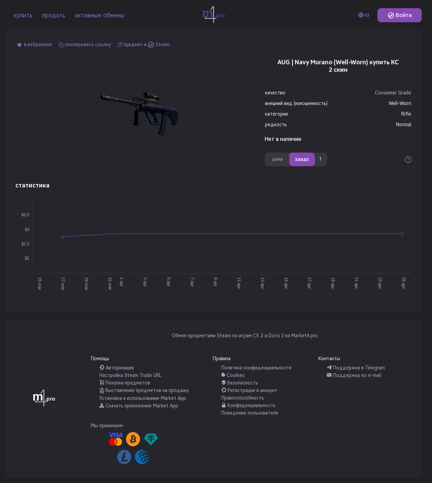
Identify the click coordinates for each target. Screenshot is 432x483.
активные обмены (99, 15)
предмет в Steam (146, 45)
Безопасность (239, 383)
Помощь (100, 359)
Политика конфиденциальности (256, 368)
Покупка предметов (124, 383)
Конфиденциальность (248, 405)
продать (53, 15)
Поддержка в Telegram (356, 368)
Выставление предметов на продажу (144, 390)
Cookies (233, 375)
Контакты (329, 359)
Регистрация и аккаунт (249, 390)
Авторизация (116, 368)
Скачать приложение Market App (138, 406)
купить (23, 15)
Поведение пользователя (249, 413)
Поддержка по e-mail (354, 375)
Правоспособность (242, 398)
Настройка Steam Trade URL (130, 375)
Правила (222, 359)
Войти (400, 15)
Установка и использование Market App (142, 398)
